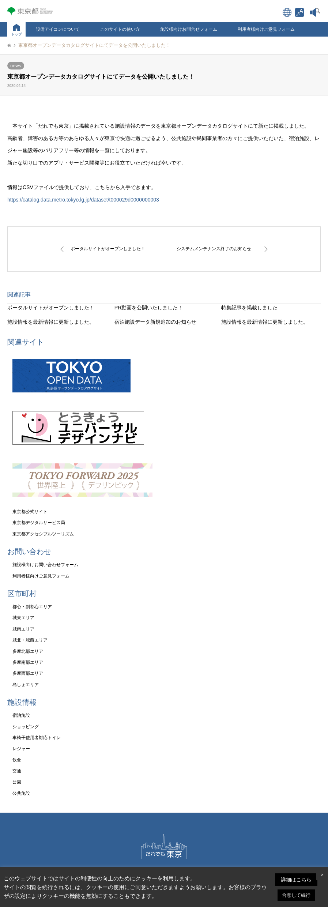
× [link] (322, 874)
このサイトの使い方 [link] (120, 29)
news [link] (15, 65)
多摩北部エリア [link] (27, 651)
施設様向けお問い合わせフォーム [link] (45, 564)
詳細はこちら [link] (296, 879)
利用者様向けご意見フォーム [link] (266, 29)
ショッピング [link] (25, 726)
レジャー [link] (21, 748)
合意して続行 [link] (296, 895)
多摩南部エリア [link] (27, 662)
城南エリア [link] (23, 629)
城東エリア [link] (23, 617)
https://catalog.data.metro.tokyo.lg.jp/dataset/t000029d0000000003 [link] (83, 200)
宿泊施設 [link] (21, 715)
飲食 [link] (16, 760)
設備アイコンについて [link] (58, 29)
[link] (299, 12)
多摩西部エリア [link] (27, 673)
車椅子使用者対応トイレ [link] (36, 737)
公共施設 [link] (21, 793)
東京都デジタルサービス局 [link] (38, 522)
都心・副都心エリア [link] (32, 606)
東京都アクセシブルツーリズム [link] (43, 534)
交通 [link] (16, 771)
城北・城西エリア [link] (30, 640)
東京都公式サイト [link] (30, 511)
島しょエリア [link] (25, 684)
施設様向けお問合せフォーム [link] (188, 29)
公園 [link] (16, 781)
